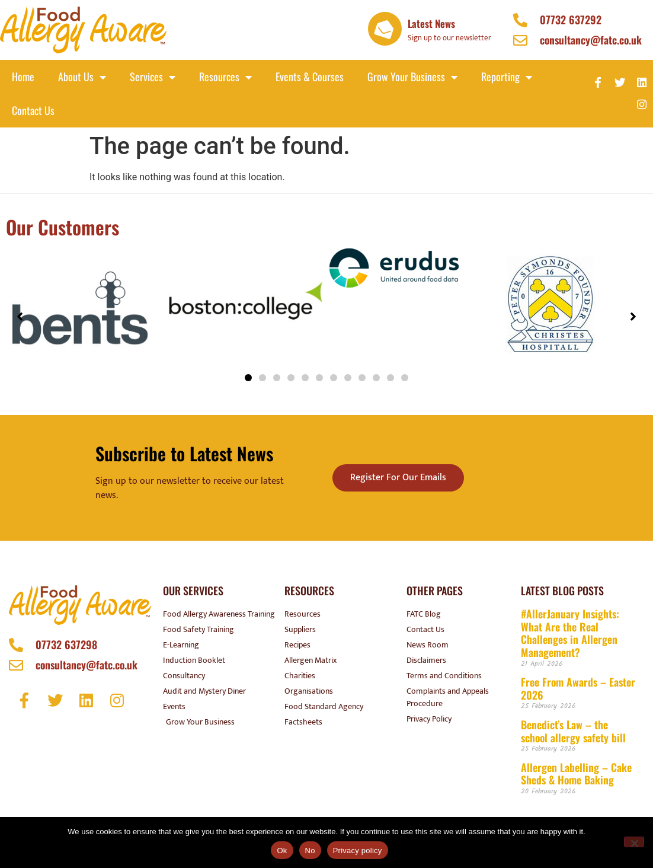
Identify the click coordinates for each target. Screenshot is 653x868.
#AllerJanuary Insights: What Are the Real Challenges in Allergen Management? (570, 633)
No (310, 850)
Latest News (431, 23)
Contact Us (33, 110)
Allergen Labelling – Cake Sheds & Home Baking (576, 774)
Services (152, 77)
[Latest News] (385, 29)
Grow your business (412, 77)
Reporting (506, 77)
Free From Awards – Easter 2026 (578, 688)
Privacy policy (357, 850)
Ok (282, 850)
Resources (225, 77)
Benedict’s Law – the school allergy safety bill (573, 731)
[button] (248, 377)
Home (23, 76)
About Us (82, 77)
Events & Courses (310, 76)
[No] (634, 842)
